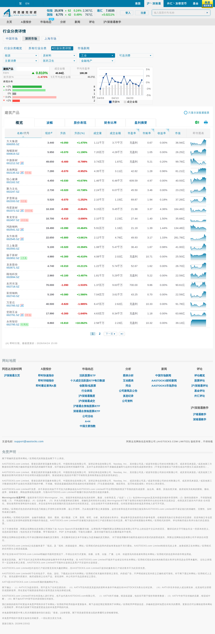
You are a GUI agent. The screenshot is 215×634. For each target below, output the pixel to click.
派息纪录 (128, 395)
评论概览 (199, 375)
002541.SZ (12, 229)
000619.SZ (12, 153)
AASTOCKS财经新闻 (164, 380)
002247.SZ (12, 191)
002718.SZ (12, 286)
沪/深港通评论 (199, 385)
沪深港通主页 (12, 375)
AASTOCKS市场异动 (164, 385)
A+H (87, 421)
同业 (128, 385)
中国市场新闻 (164, 375)
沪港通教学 (199, 414)
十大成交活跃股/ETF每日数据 (87, 380)
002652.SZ (12, 258)
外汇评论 (199, 395)
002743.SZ (12, 296)
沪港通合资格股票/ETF (87, 406)
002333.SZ (12, 201)
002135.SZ (12, 172)
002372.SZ (12, 210)
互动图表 (128, 380)
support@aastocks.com (29, 441)
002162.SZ (12, 182)
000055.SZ (12, 144)
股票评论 (199, 380)
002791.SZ (12, 314)
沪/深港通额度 (88, 395)
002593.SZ (12, 248)
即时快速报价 (46, 375)
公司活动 (87, 416)
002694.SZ (12, 277)
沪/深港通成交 (88, 400)
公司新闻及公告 (128, 390)
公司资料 (128, 400)
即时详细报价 (46, 380)
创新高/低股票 (87, 385)
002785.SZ (12, 305)
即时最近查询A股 (46, 385)
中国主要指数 (88, 426)
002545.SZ (12, 239)
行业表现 (88, 390)
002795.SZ (12, 324)
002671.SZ (12, 267)
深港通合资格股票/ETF (87, 411)
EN (27, 3)
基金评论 (199, 390)
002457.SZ (12, 220)
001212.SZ (12, 163)
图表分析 (128, 375)
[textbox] (181, 12)
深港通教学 (199, 419)
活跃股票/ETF (87, 375)
